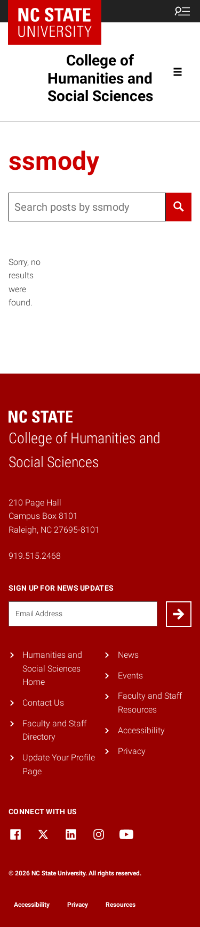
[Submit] (178, 614)
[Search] (178, 207)
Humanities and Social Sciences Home (52, 668)
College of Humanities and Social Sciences (100, 78)
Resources (120, 904)
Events (130, 676)
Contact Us (43, 703)
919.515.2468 (35, 556)
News (128, 655)
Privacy (132, 751)
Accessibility (141, 730)
